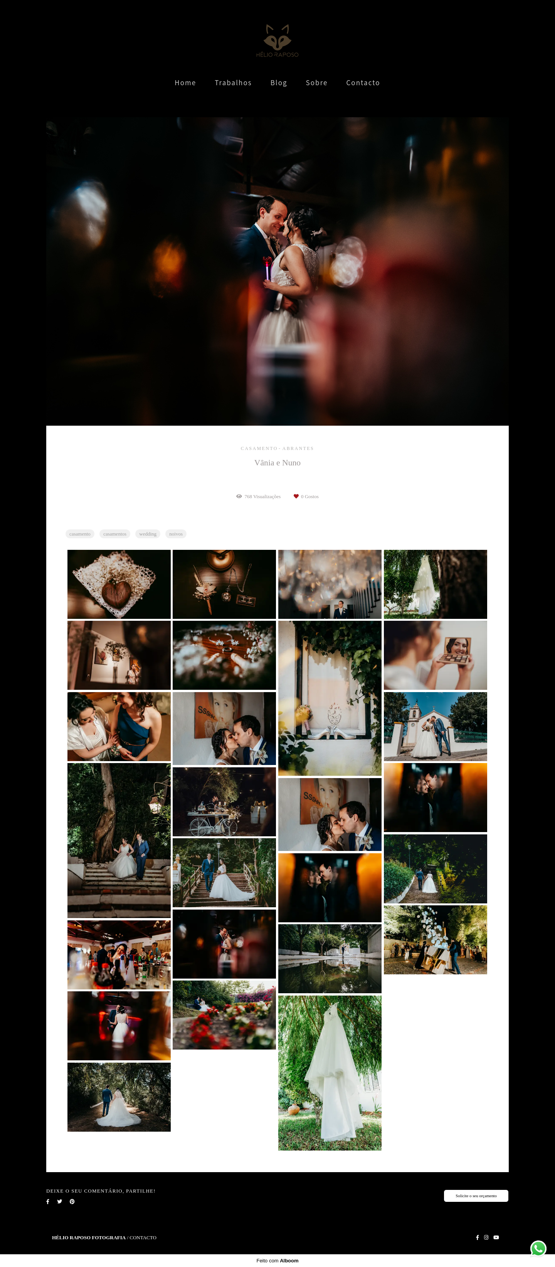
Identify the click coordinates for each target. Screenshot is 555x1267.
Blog (279, 82)
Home (185, 82)
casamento (80, 534)
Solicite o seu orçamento (476, 1195)
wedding (147, 534)
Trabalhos (233, 82)
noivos (176, 534)
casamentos (114, 534)
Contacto (363, 82)
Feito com (277, 1261)
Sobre (317, 82)
